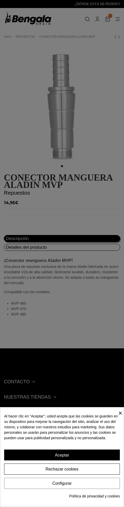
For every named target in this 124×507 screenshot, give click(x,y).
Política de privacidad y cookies (94, 496)
